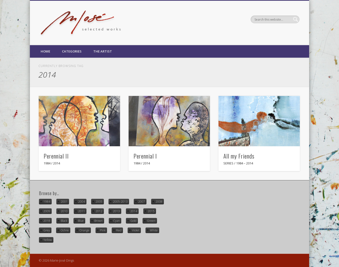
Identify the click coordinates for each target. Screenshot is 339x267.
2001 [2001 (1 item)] (64, 202)
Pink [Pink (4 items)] (103, 230)
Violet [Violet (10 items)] (135, 230)
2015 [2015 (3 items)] (151, 211)
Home (45, 51)
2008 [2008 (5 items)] (159, 202)
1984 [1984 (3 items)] (46, 202)
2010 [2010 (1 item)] (64, 211)
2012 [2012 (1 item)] (99, 211)
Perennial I (145, 155)
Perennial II (56, 155)
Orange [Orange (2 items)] (84, 230)
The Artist (102, 51)
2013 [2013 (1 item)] (116, 211)
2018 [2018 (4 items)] (46, 221)
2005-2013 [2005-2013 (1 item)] (120, 202)
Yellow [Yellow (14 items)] (47, 240)
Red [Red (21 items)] (118, 230)
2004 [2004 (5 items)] (81, 202)
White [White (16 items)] (154, 230)
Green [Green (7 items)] (151, 221)
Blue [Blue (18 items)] (81, 221)
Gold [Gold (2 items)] (133, 221)
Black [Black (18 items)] (64, 221)
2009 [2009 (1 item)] (46, 211)
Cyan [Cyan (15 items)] (116, 221)
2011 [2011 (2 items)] (81, 211)
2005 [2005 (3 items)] (99, 202)
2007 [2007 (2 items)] (141, 202)
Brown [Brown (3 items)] (98, 221)
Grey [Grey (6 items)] (46, 230)
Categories (72, 51)
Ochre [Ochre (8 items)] (65, 230)
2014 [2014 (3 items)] (133, 211)
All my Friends (238, 155)
